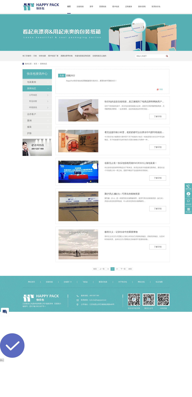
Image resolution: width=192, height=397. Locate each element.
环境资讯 (33, 107)
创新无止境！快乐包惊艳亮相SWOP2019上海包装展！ (131, 163)
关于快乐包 (122, 282)
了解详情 (158, 116)
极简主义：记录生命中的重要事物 (121, 232)
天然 (35, 56)
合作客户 (31, 114)
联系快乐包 (156, 6)
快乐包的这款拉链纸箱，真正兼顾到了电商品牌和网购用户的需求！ (135, 101)
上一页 (102, 269)
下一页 (123, 269)
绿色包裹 (42, 56)
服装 (29, 127)
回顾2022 (70, 75)
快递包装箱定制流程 (82, 56)
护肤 (29, 133)
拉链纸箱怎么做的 (99, 56)
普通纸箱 (102, 6)
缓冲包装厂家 (53, 56)
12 (112, 269)
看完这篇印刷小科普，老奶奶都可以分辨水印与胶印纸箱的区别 (135, 132)
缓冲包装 (115, 6)
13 (117, 269)
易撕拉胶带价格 (67, 56)
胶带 (91, 6)
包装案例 (31, 82)
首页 (69, 6)
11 (108, 269)
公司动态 (33, 95)
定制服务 (128, 6)
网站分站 (141, 282)
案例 (29, 120)
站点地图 (159, 282)
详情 (161, 89)
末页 (130, 269)
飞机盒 (85, 282)
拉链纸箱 (80, 6)
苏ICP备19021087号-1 (37, 306)
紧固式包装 (103, 282)
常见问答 (33, 101)
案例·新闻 (142, 6)
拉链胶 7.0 (68, 282)
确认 (2, 360)
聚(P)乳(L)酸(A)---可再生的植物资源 (122, 194)
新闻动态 (43, 64)
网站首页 (31, 282)
